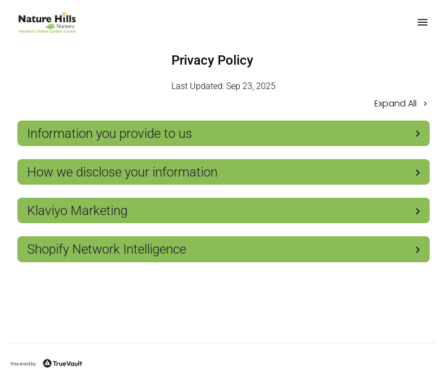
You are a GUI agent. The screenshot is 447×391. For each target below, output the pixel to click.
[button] (223, 104)
